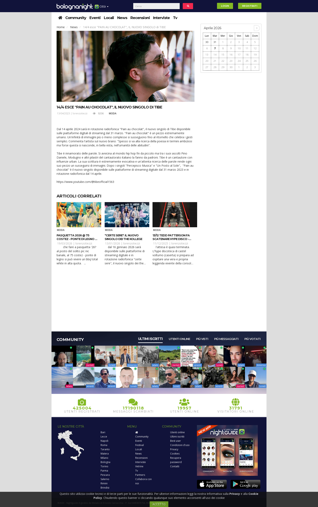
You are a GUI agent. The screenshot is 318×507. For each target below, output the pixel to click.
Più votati (252, 339)
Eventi (95, 18)
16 (231, 54)
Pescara (105, 475)
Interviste (161, 18)
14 (215, 54)
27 (206, 67)
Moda (112, 113)
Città (102, 8)
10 (239, 48)
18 (247, 54)
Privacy (174, 449)
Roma (104, 445)
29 (222, 67)
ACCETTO (159, 504)
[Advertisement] (231, 136)
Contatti (174, 466)
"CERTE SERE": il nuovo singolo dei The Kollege (123, 237)
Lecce (104, 436)
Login (225, 5)
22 (222, 61)
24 (239, 61)
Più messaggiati (226, 339)
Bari (103, 432)
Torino (104, 466)
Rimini (104, 483)
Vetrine (139, 466)
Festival (139, 445)
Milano (104, 458)
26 (255, 61)
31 (215, 42)
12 (255, 48)
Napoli (104, 441)
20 (206, 61)
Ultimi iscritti (150, 339)
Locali (109, 18)
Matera (105, 453)
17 (239, 54)
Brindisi (105, 487)
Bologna (105, 462)
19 (255, 54)
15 (222, 54)
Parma (104, 470)
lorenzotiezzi (80, 113)
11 (247, 48)
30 (206, 42)
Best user (175, 441)
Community (75, 18)
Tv (175, 18)
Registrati (249, 5)
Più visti (202, 339)
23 (231, 61)
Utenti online (179, 339)
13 (206, 54)
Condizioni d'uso (180, 445)
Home (61, 27)
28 (215, 67)
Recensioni (140, 18)
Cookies (174, 453)
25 (247, 61)
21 (215, 61)
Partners (140, 475)
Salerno (105, 479)
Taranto (105, 449)
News (122, 18)
